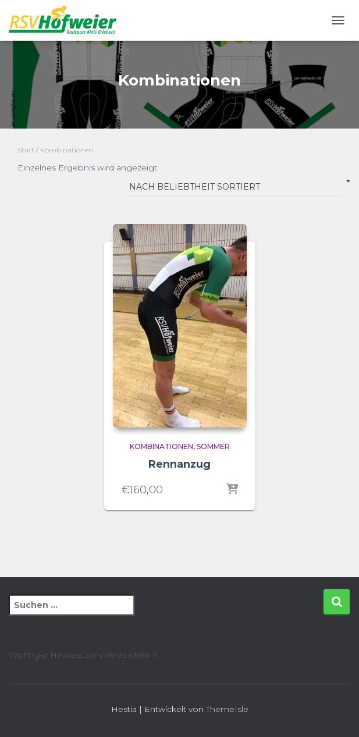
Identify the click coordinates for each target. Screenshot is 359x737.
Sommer (213, 446)
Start (25, 149)
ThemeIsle (227, 709)
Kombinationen (161, 446)
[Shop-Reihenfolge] (235, 189)
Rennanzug (179, 464)
